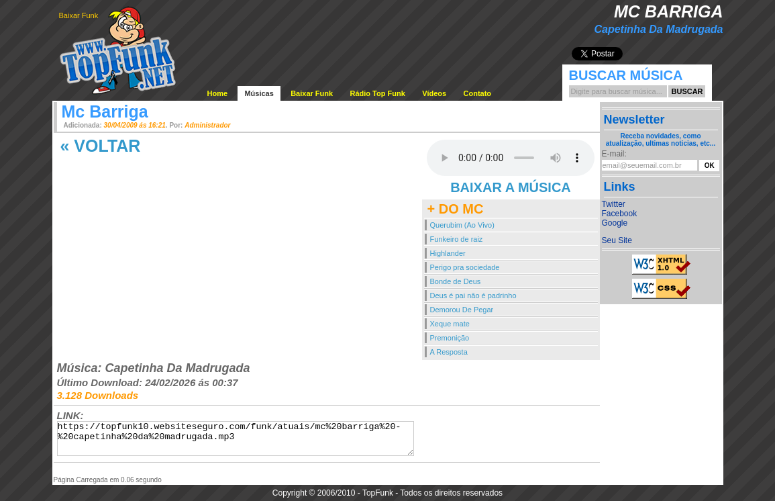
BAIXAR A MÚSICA (510, 187)
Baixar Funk (79, 15)
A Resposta (449, 352)
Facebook (619, 213)
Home (217, 93)
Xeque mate (450, 324)
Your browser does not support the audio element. (511, 158)
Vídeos (434, 93)
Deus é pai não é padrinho (473, 295)
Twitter (613, 204)
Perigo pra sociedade (465, 267)
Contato (478, 93)
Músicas (258, 93)
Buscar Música (626, 75)
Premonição (450, 338)
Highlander (448, 253)
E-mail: (614, 153)
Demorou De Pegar (462, 310)
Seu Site (617, 240)
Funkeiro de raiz (456, 239)
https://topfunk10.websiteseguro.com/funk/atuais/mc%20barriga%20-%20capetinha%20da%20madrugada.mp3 (235, 438)
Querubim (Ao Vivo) (462, 225)
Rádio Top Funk (377, 93)
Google (615, 223)
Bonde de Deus (455, 281)
